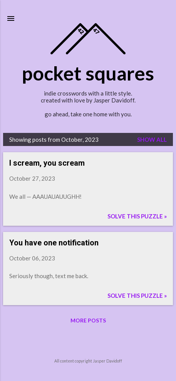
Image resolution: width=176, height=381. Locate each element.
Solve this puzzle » (137, 216)
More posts (88, 320)
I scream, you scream (47, 163)
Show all (152, 139)
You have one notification (54, 242)
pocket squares (88, 73)
